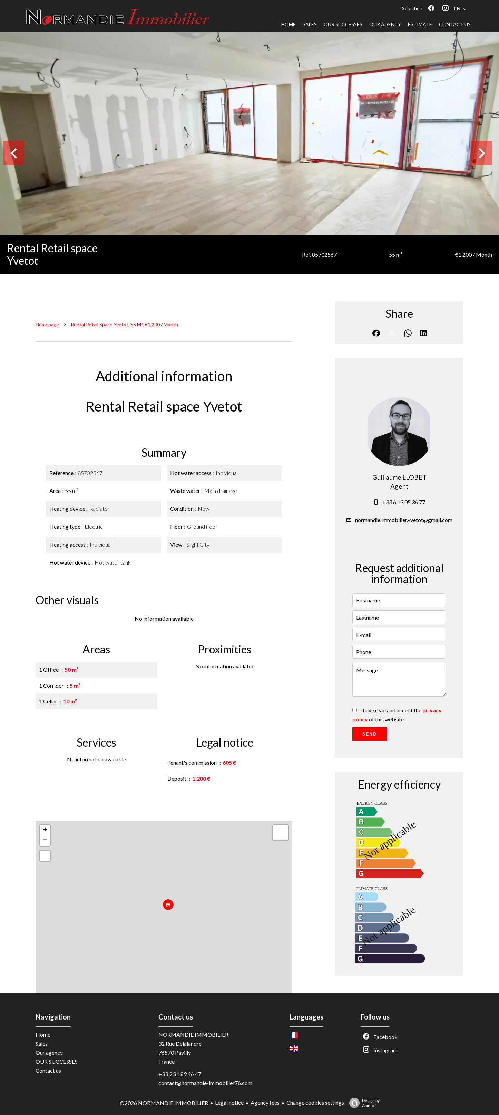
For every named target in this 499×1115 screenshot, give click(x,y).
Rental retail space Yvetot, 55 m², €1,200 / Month (124, 324)
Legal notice (229, 1102)
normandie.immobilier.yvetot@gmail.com (403, 520)
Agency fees (265, 1102)
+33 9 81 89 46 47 (179, 1074)
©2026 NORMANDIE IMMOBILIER (164, 1102)
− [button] (45, 840)
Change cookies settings (315, 1102)
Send (369, 734)
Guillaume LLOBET (399, 477)
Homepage (47, 324)
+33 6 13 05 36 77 (403, 502)
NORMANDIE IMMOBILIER (193, 1034)
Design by (363, 1103)
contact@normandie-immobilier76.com (205, 1082)
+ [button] (45, 830)
